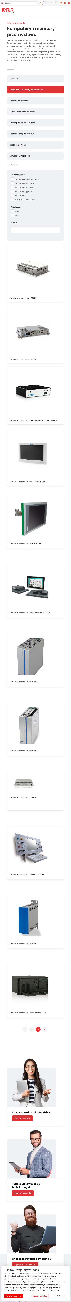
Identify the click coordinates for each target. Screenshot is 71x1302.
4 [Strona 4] (44, 1029)
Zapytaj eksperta (22, 1193)
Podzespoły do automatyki (22, 123)
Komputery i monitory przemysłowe (26, 89)
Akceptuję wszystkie (13, 1296)
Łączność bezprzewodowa (21, 134)
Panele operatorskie (18, 100)
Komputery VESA (22, 195)
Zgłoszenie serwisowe (25, 1264)
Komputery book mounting (27, 179)
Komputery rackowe (24, 187)
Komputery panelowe (24, 183)
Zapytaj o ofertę (22, 1118)
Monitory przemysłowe (25, 199)
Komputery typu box (24, 191)
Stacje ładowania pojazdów (22, 111)
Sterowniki (14, 78)
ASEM (17, 211)
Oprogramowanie (17, 145)
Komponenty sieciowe (19, 156)
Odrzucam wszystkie (39, 1296)
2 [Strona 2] (31, 1029)
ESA (16, 215)
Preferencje (61, 1296)
